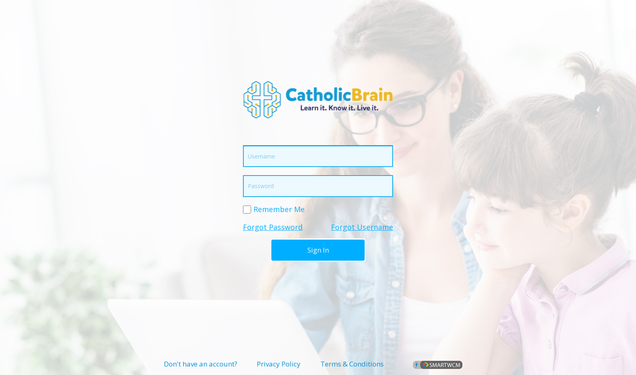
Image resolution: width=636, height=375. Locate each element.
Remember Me (279, 209)
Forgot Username (362, 227)
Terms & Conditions (352, 364)
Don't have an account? (200, 364)
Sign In (318, 250)
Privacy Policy (279, 364)
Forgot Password (273, 227)
